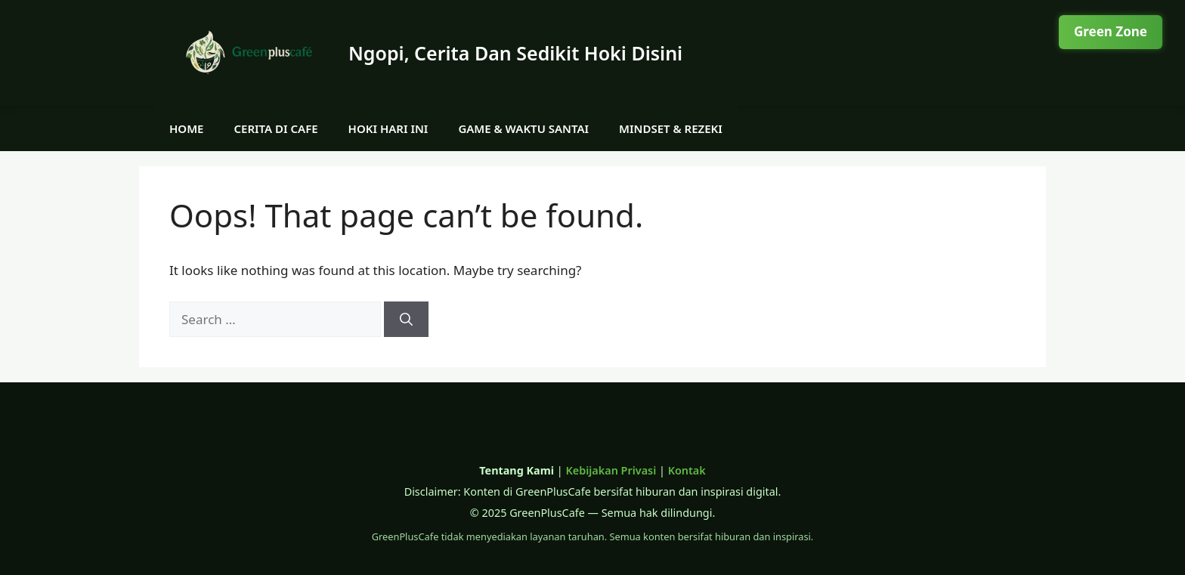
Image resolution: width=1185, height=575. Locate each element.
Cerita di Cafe (275, 128)
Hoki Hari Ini (388, 128)
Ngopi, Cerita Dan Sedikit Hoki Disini (515, 53)
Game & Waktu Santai (523, 128)
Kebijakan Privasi (610, 470)
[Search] (406, 319)
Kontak (687, 470)
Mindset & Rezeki (670, 128)
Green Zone (1110, 31)
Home (186, 128)
